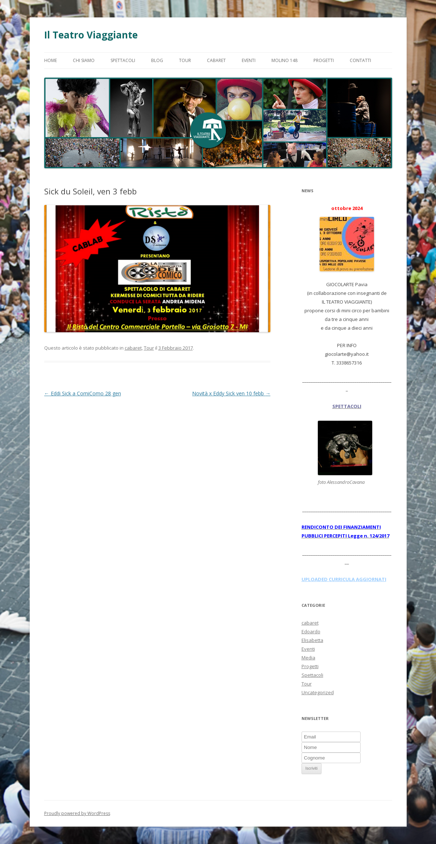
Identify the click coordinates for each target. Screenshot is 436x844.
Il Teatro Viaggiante (91, 34)
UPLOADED (315, 579)
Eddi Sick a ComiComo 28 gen (82, 393)
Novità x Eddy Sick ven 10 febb (231, 393)
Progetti (323, 60)
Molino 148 (284, 60)
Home (50, 60)
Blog (157, 60)
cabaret (133, 348)
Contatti (360, 60)
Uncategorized (318, 692)
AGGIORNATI (371, 579)
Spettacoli (123, 60)
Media (308, 657)
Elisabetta (312, 640)
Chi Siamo (84, 60)
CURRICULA (342, 579)
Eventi (249, 60)
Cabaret (216, 60)
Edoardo (311, 631)
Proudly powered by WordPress (77, 813)
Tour (185, 60)
